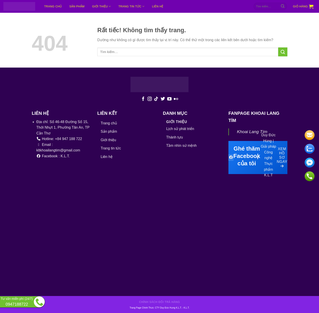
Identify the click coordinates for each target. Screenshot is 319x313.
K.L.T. (186, 308)
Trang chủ (53, 6)
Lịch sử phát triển (180, 129)
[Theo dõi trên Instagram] (150, 99)
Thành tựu (174, 137)
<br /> (149, 224)
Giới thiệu (101, 6)
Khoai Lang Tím (252, 131)
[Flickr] (176, 99)
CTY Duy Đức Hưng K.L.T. (168, 308)
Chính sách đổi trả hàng (159, 302)
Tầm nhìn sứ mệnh (181, 145)
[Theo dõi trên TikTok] (156, 99)
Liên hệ (157, 6)
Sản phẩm (77, 6)
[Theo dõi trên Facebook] (143, 99)
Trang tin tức (131, 6)
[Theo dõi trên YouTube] (169, 99)
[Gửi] (282, 6)
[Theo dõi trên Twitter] (163, 99)
